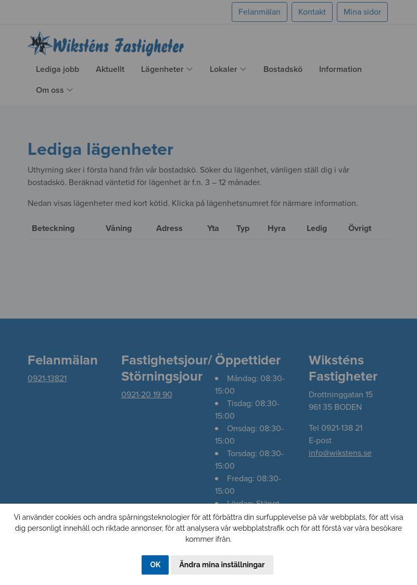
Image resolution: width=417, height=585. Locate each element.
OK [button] (155, 564)
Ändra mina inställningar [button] (221, 564)
